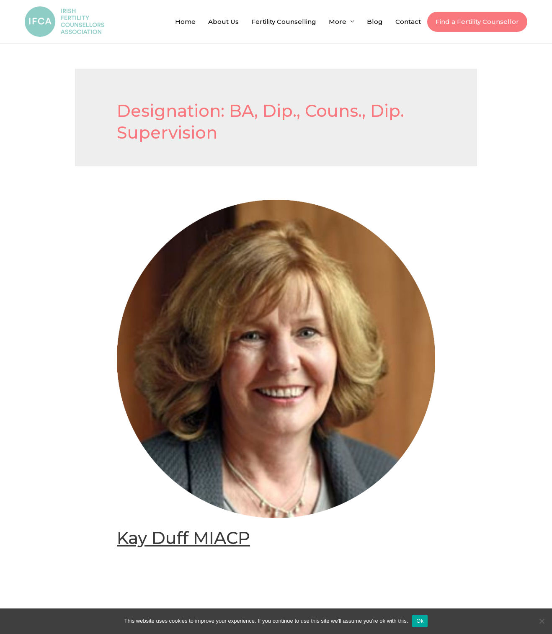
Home (185, 22)
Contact (408, 22)
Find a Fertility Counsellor (477, 22)
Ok (419, 621)
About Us (223, 22)
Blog (375, 22)
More (337, 22)
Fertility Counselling (283, 22)
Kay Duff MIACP (183, 538)
